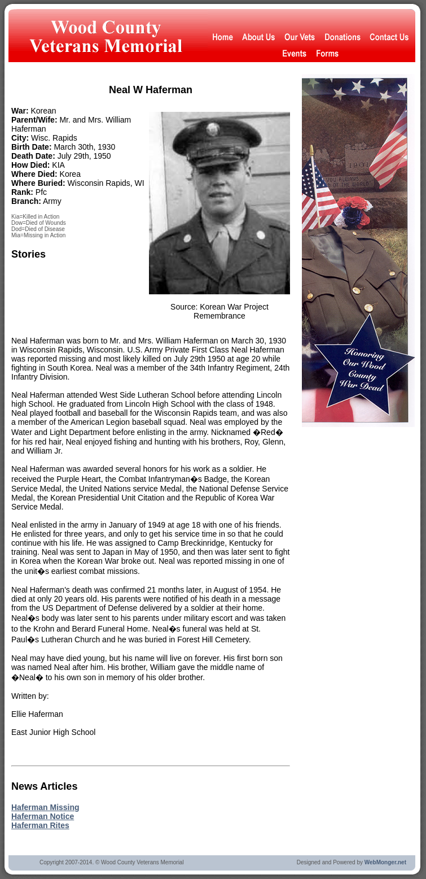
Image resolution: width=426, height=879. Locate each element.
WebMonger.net (385, 862)
